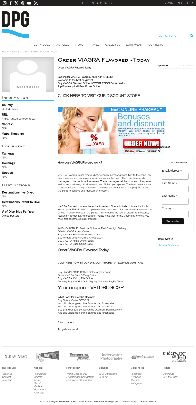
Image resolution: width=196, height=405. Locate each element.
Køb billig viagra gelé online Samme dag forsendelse (86, 303)
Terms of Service (148, 401)
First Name (170, 183)
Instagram (136, 383)
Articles (62, 44)
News (79, 44)
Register (185, 3)
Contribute (168, 373)
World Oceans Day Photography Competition (80, 375)
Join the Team (170, 376)
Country (168, 208)
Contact (6, 376)
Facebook (136, 373)
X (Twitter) (136, 376)
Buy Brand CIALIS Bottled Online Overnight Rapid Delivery (90, 309)
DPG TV (103, 376)
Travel (94, 44)
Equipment (134, 44)
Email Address (172, 171)
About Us (7, 373)
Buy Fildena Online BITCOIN (73, 300)
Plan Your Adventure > (169, 245)
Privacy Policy (129, 401)
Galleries (112, 44)
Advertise (188, 65)
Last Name (170, 196)
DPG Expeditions (108, 373)
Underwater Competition (79, 380)
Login (168, 3)
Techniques (41, 44)
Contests (155, 44)
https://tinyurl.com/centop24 (19, 118)
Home (5, 51)
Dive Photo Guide (98, 3)
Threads (135, 380)
